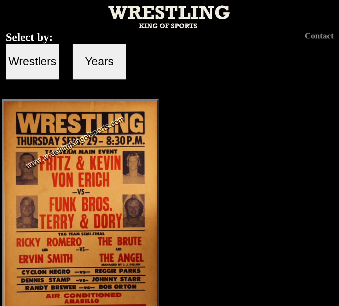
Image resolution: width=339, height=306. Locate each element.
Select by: (29, 37)
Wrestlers (33, 61)
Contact (319, 35)
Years (99, 61)
